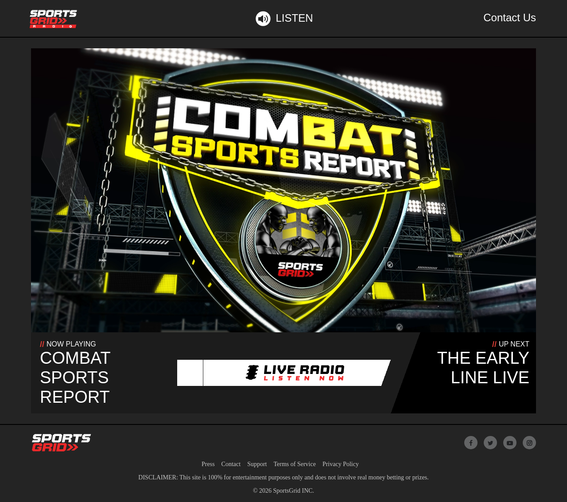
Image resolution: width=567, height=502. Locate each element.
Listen (283, 18)
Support (257, 464)
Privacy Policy (340, 464)
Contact (231, 464)
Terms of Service (294, 464)
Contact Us (509, 17)
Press (208, 464)
